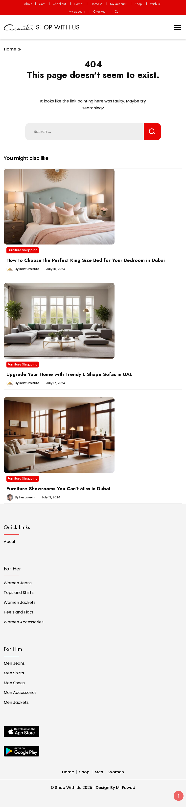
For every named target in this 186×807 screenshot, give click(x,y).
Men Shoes (14, 683)
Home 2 (96, 3)
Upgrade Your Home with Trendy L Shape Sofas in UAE (69, 374)
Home (78, 3)
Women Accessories (24, 622)
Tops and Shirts (19, 592)
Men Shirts (14, 673)
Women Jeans (18, 583)
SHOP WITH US (57, 27)
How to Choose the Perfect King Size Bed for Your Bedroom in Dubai (85, 260)
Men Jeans (14, 663)
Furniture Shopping (23, 250)
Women (116, 772)
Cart (42, 3)
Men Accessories (20, 692)
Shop (138, 3)
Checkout (59, 3)
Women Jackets (20, 602)
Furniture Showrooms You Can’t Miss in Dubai (58, 488)
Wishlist (155, 3)
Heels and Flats (18, 612)
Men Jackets (16, 702)
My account (118, 3)
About (28, 3)
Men (99, 772)
